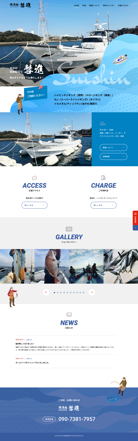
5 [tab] (67, 292)
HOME (76, 5)
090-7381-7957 (76, 419)
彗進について (94, 5)
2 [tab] (57, 292)
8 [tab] (77, 292)
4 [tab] (64, 292)
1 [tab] (54, 292)
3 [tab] (61, 292)
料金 (84, 5)
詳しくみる (28, 205)
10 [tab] (83, 292)
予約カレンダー (109, 5)
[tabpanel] (17, 266)
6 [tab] (70, 292)
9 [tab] (80, 292)
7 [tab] (73, 292)
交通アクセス (123, 5)
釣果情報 (106, 156)
